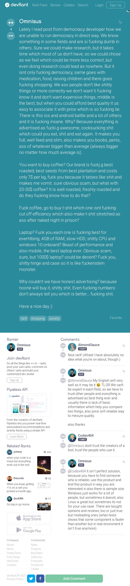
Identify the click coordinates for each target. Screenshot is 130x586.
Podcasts (36, 560)
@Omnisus (76, 446)
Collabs (69, 5)
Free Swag (13, 557)
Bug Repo (37, 553)
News (10, 548)
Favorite (116, 318)
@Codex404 (77, 471)
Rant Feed (39, 5)
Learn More (17, 436)
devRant (12, 575)
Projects (36, 548)
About (10, 544)
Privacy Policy (15, 579)
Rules (34, 544)
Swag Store (14, 553)
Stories (55, 5)
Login (99, 5)
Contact (11, 565)
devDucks (12, 560)
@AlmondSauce (80, 380)
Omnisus (30, 21)
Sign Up (115, 5)
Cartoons (36, 557)
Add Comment (74, 579)
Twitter (35, 569)
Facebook (37, 565)
